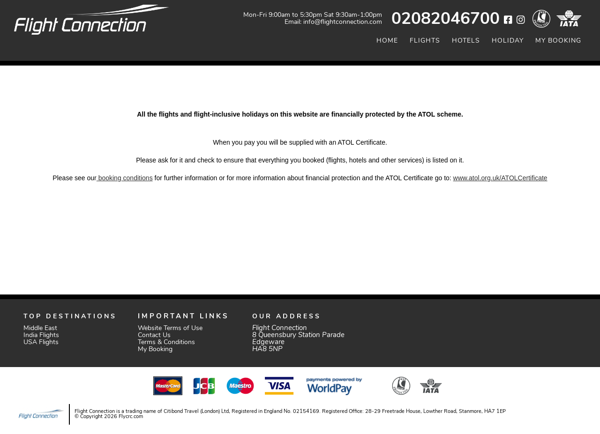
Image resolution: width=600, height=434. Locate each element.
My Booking (558, 40)
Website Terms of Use (170, 328)
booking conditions (125, 178)
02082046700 (445, 20)
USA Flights (41, 342)
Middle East (40, 328)
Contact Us (154, 335)
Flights (425, 40)
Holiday (508, 40)
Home (387, 40)
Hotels (466, 40)
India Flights (41, 335)
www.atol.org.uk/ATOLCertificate (500, 178)
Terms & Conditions (166, 342)
